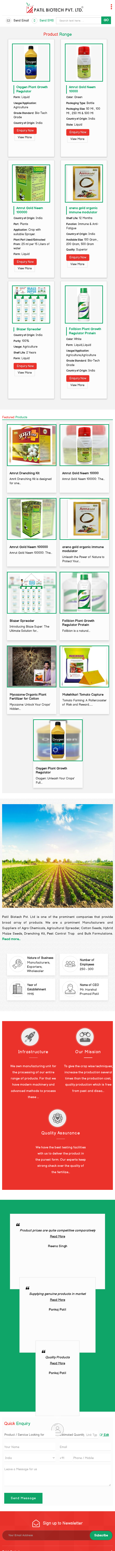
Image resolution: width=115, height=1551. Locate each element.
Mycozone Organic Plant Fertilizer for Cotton (28, 697)
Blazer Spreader (28, 329)
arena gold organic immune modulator (83, 210)
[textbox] (92, 1435)
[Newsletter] (57, 1535)
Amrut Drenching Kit (25, 473)
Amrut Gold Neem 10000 (80, 473)
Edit (104, 1435)
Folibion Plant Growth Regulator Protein (85, 331)
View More (25, 137)
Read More (57, 1236)
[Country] (29, 1458)
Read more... (11, 939)
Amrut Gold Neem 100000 (29, 547)
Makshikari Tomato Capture (82, 695)
